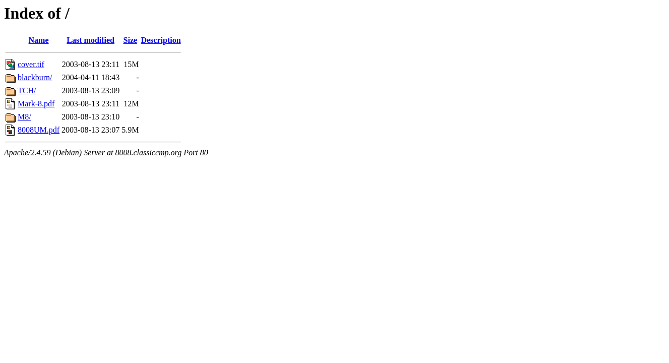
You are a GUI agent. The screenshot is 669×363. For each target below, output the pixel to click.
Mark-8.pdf (36, 103)
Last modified (90, 40)
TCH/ (27, 90)
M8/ (24, 116)
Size (131, 40)
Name (39, 40)
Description (160, 40)
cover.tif (31, 64)
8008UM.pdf (38, 130)
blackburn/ (35, 77)
